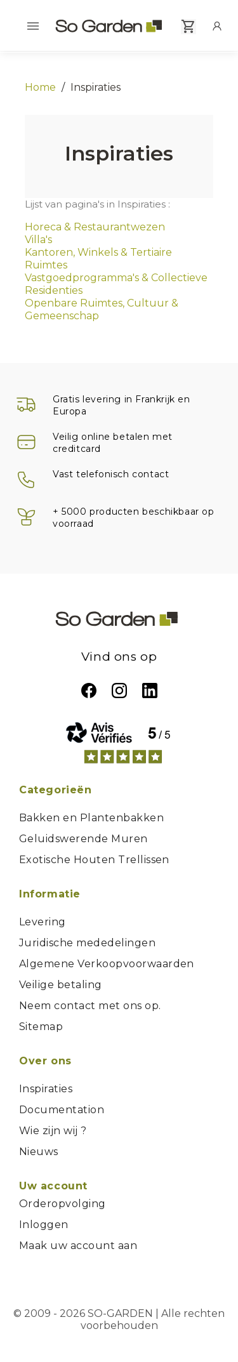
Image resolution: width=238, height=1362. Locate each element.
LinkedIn (150, 690)
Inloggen (44, 1225)
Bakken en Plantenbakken (91, 818)
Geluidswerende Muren (83, 839)
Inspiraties (45, 1089)
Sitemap (41, 1027)
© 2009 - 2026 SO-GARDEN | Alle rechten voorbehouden (119, 1319)
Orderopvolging (62, 1204)
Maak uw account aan (78, 1246)
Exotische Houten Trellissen (94, 860)
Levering (42, 922)
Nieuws (38, 1152)
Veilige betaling (60, 985)
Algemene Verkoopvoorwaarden (106, 964)
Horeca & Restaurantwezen (95, 227)
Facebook (89, 690)
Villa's (38, 240)
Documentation (61, 1110)
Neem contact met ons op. (90, 1006)
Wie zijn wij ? (53, 1131)
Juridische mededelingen (87, 943)
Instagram (119, 690)
